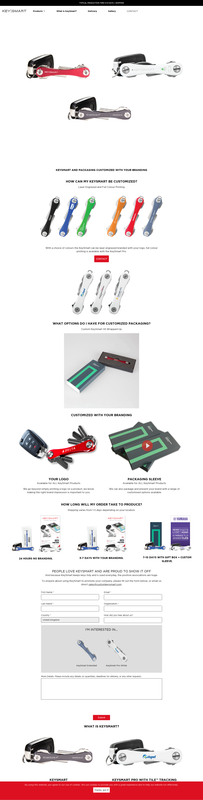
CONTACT (132, 11)
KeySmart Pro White (116, 652)
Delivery (92, 11)
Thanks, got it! (101, 790)
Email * (107, 592)
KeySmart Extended (86, 652)
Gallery (112, 11)
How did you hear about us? (118, 615)
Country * (46, 615)
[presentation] (61, 705)
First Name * (47, 592)
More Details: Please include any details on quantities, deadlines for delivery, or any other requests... (92, 676)
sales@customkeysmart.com (105, 584)
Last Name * (47, 603)
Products (39, 11)
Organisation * (111, 603)
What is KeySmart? (66, 11)
